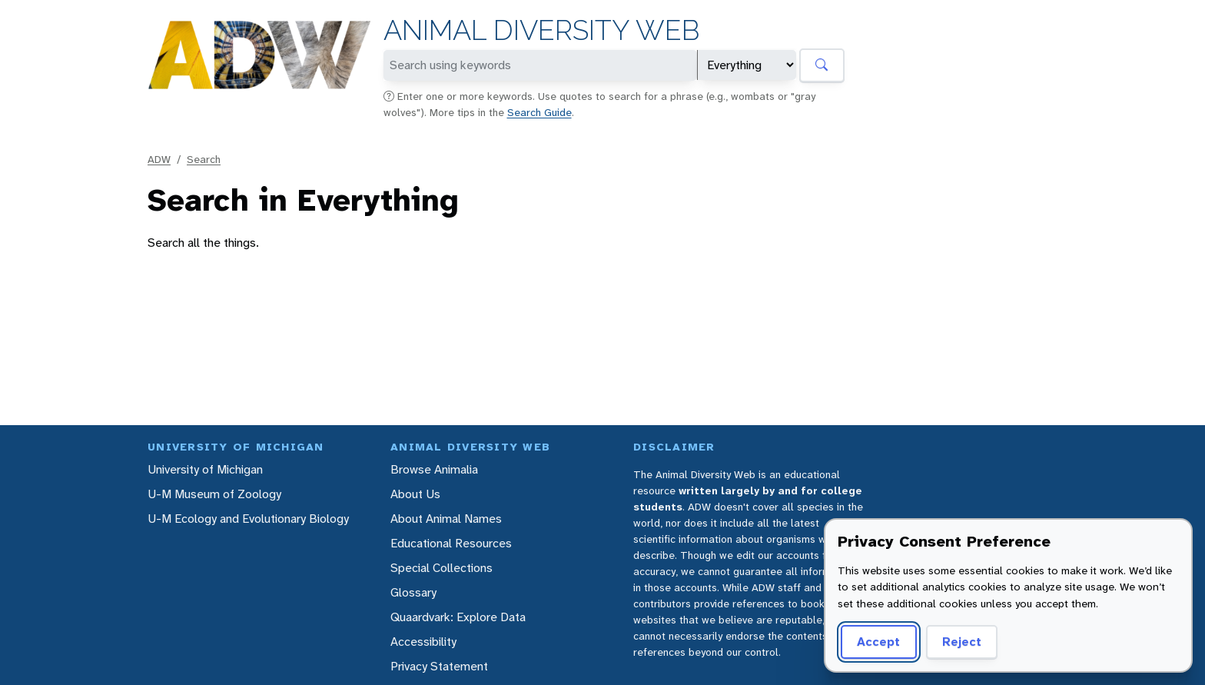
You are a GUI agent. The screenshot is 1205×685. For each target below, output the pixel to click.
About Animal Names (446, 518)
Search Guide (539, 112)
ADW (159, 159)
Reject (961, 641)
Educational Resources (451, 543)
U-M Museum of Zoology (214, 494)
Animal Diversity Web (541, 30)
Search (204, 159)
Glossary (413, 592)
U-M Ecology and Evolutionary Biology (248, 518)
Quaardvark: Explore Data (458, 617)
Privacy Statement (439, 666)
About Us (415, 494)
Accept (878, 641)
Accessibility (423, 641)
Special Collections (441, 568)
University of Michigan (205, 469)
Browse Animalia (434, 469)
